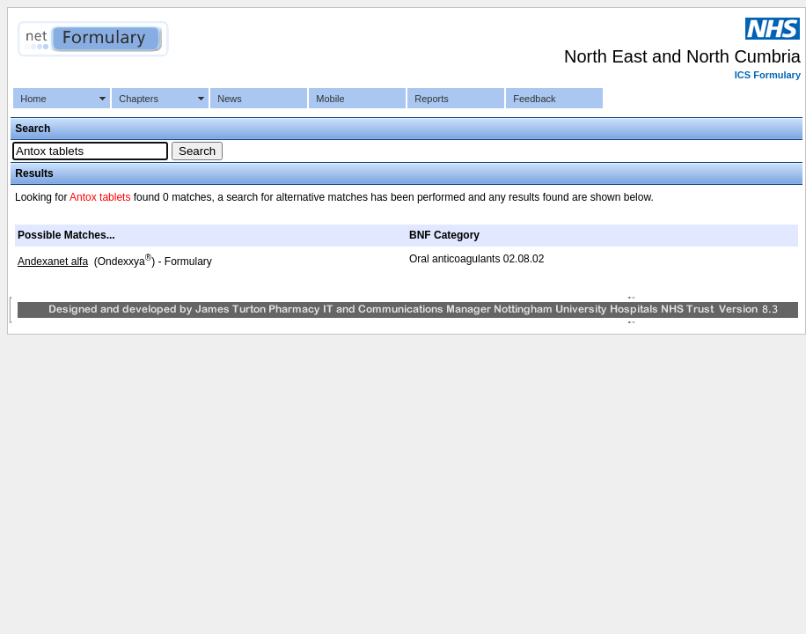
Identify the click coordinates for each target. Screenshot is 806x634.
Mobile (330, 98)
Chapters (138, 98)
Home (33, 98)
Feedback (534, 98)
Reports (431, 98)
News (229, 98)
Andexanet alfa (53, 261)
